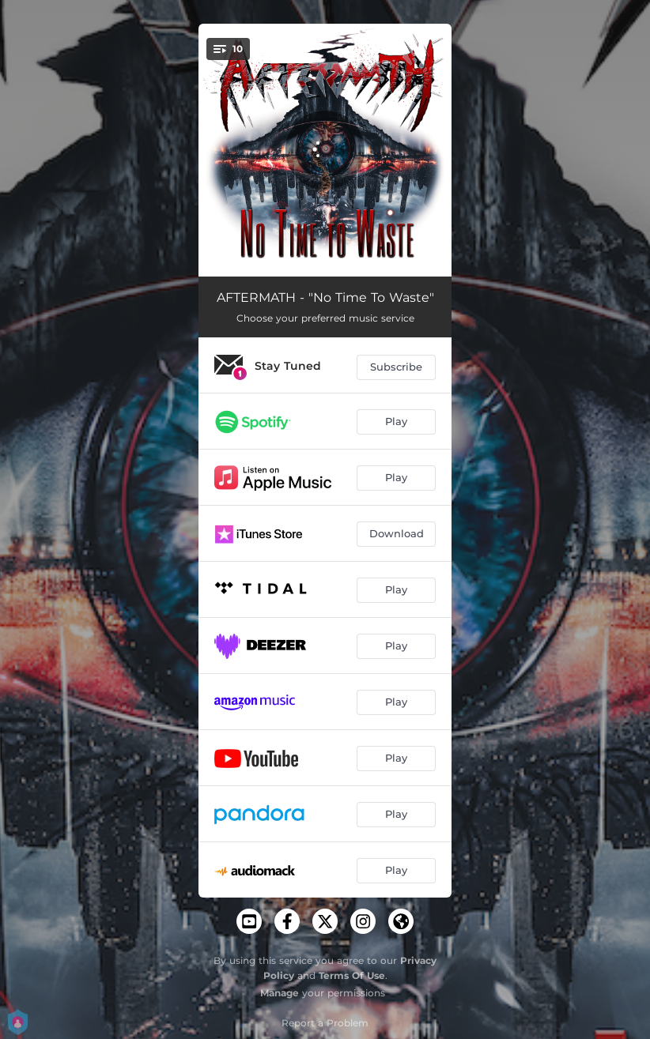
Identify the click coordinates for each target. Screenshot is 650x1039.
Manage (279, 993)
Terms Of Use (352, 975)
